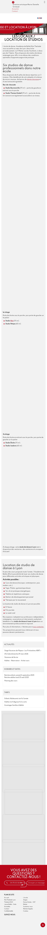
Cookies (25, 911)
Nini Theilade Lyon (10, 899)
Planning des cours (10, 681)
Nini (11, 321)
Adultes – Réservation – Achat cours (16, 660)
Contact (15, 11)
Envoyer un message (32, 883)
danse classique (33, 79)
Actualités (7, 906)
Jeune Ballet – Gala (10, 904)
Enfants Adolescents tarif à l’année (16, 698)
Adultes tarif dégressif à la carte (15, 702)
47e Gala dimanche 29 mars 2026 (16, 654)
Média (25, 904)
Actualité (15, 9)
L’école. (25, 897)
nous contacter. (38, 627)
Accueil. (6, 897)
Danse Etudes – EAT (29, 902)
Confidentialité (8, 911)
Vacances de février (11, 657)
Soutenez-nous (28, 906)
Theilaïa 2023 (8, 902)
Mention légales (28, 908)
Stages (25, 899)
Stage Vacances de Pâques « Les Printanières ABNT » (22, 650)
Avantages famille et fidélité (14, 705)
